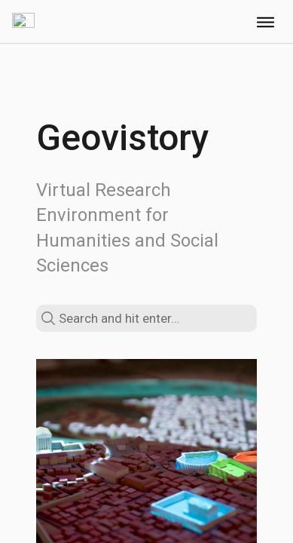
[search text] (146, 318)
